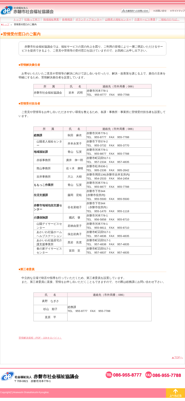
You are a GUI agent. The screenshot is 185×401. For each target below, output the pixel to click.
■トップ (5, 24)
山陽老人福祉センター (118, 19)
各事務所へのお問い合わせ (135, 10)
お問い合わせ (159, 10)
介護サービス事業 (144, 19)
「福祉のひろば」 (169, 19)
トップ (17, 19)
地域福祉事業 (51, 19)
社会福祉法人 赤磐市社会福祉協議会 (27, 10)
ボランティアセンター (89, 19)
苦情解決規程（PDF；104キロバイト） (40, 337)
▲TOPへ (177, 357)
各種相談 (67, 19)
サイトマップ (177, 10)
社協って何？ (32, 19)
